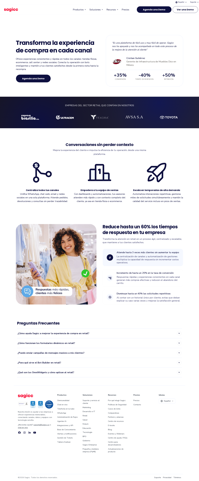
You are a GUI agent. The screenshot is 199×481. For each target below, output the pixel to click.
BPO (84, 436)
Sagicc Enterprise (90, 444)
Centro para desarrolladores (114, 443)
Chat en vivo (62, 404)
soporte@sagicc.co (41, 424)
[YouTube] (34, 432)
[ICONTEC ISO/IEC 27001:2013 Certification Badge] (23, 404)
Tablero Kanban (64, 442)
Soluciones (96, 9)
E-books (111, 425)
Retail (85, 415)
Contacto (137, 404)
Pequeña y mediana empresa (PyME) (91, 450)
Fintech (85, 424)
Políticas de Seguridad (117, 404)
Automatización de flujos (67, 417)
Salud (85, 420)
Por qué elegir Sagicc (117, 400)
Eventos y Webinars (116, 433)
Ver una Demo (185, 9)
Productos (79, 9)
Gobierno (86, 440)
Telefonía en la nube (65, 409)
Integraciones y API (65, 425)
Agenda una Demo (154, 9)
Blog (110, 429)
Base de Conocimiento (66, 429)
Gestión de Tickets (65, 438)
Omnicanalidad (63, 400)
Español (181, 2)
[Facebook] (19, 432)
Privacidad (167, 477)
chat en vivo (23, 427)
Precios (125, 9)
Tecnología (87, 432)
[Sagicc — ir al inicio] (11, 10)
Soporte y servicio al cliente (91, 401)
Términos (177, 477)
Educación (87, 428)
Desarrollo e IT (89, 411)
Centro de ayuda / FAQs (117, 438)
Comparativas (113, 413)
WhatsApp (61, 413)
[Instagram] (24, 432)
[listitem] (99, 333)
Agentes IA (61, 421)
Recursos (112, 9)
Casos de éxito (114, 409)
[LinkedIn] (29, 432)
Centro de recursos (116, 421)
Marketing (87, 407)
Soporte (194, 2)
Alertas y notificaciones (67, 433)
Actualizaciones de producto (115, 450)
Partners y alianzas (116, 417)
